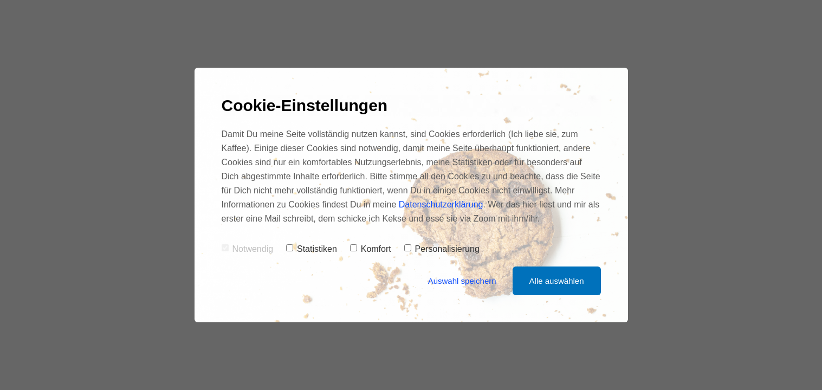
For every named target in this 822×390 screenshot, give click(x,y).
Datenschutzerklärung (441, 204)
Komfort (370, 248)
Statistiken (311, 248)
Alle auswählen (556, 280)
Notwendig (248, 248)
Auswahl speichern (462, 280)
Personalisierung (442, 248)
